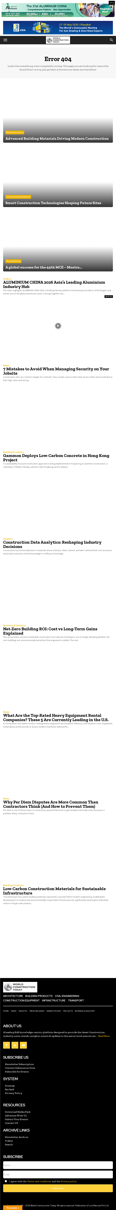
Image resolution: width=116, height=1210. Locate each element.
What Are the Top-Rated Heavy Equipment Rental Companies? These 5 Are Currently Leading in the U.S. (56, 717)
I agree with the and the (40, 1181)
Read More (104, 1036)
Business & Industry (14, 625)
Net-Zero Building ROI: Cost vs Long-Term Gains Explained (50, 631)
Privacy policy (69, 1181)
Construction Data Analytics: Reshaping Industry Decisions (52, 544)
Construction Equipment (18, 196)
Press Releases (13, 261)
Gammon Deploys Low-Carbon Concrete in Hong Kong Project (56, 457)
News (6, 365)
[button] (5, 40)
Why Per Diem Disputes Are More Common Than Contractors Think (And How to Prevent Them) (50, 804)
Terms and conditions (39, 1181)
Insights (7, 539)
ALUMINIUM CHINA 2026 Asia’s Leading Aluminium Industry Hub (54, 284)
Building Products (14, 132)
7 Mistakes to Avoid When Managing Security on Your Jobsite (56, 371)
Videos (7, 279)
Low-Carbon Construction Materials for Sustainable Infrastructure (54, 891)
